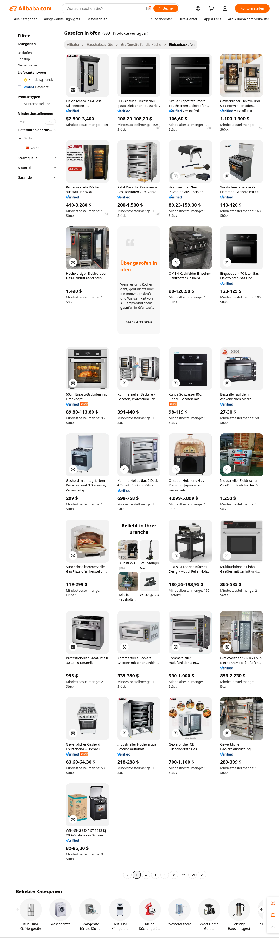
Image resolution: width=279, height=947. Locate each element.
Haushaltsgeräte (100, 44)
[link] (273, 903)
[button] (149, 8)
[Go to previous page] (127, 875)
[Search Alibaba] (104, 8)
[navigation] (35, 454)
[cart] (212, 9)
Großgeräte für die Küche (141, 44)
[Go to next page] (202, 875)
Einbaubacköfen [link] (182, 44)
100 (192, 875)
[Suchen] (165, 8)
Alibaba (73, 44)
